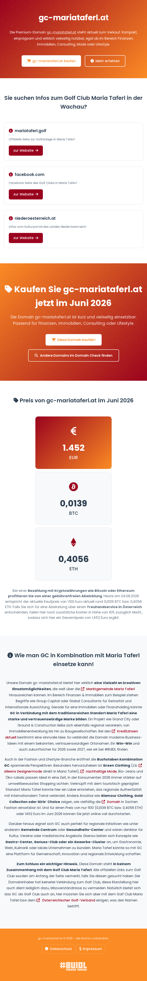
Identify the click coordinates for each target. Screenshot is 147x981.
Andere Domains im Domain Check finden (74, 355)
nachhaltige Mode (98, 771)
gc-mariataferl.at (61, 32)
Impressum (90, 948)
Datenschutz (58, 948)
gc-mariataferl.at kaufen (51, 61)
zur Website (25, 150)
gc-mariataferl (74, 17)
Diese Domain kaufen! (74, 340)
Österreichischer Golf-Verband (66, 900)
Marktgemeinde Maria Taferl (108, 689)
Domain (111, 802)
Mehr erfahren (105, 61)
